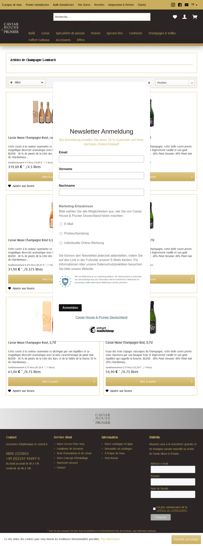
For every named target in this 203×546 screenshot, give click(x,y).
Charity (142, 4)
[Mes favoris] (175, 17)
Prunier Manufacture (37, 4)
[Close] (149, 83)
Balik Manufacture (63, 4)
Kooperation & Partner (121, 4)
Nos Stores (84, 4)
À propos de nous (12, 4)
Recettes (99, 4)
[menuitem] (101, 18)
